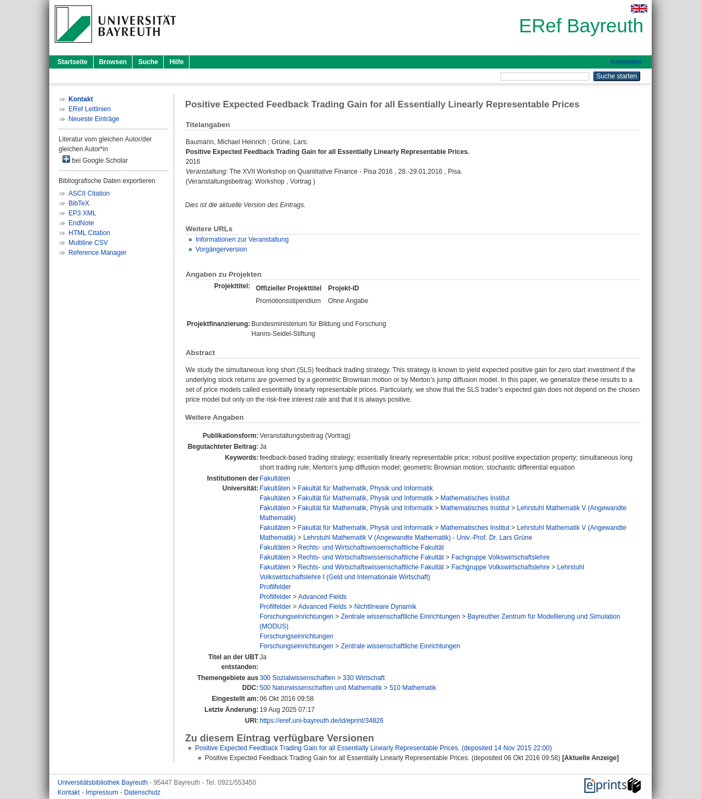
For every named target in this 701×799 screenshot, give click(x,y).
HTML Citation (89, 233)
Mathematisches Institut (474, 498)
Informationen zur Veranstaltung (242, 239)
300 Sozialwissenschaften (297, 678)
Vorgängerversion (221, 249)
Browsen (113, 62)
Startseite (73, 62)
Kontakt (70, 792)
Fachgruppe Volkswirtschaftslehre (500, 557)
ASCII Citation (89, 193)
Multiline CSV (88, 243)
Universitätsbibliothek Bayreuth (104, 782)
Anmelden (626, 62)
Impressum (102, 792)
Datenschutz (142, 792)
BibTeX (78, 203)
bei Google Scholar (95, 159)
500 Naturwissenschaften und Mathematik (321, 688)
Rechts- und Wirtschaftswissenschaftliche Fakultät (371, 547)
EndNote (81, 223)
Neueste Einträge (93, 119)
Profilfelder (275, 587)
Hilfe (176, 62)
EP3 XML (82, 213)
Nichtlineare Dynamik (385, 606)
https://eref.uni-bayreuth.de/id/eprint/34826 (321, 720)
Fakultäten (275, 478)
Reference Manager (97, 252)
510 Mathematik (412, 688)
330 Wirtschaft (364, 678)
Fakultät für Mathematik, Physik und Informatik (365, 488)
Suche (148, 62)
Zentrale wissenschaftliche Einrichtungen (400, 616)
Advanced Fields (322, 597)
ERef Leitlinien (89, 109)
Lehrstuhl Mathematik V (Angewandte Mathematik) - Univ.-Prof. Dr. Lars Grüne (417, 537)
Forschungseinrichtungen (297, 616)
